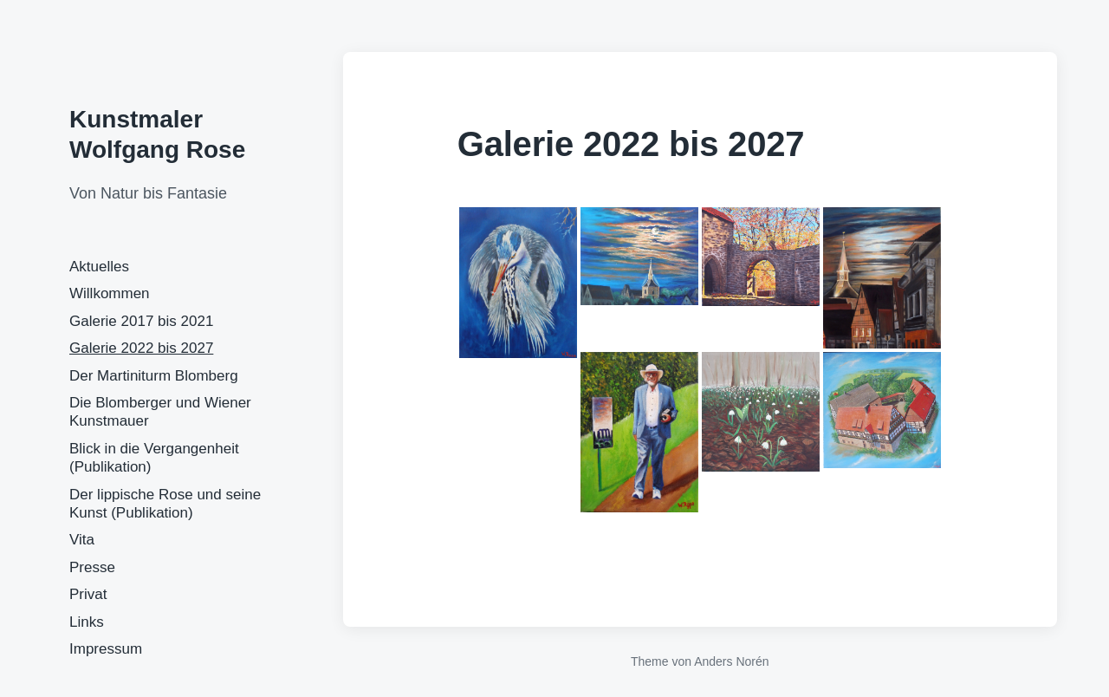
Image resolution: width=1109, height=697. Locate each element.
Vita (81, 539)
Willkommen (109, 293)
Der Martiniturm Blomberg (153, 376)
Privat (88, 594)
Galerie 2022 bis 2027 (141, 348)
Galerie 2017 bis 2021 (141, 321)
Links (86, 622)
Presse (92, 567)
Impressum (105, 649)
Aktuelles (99, 266)
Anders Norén (731, 661)
